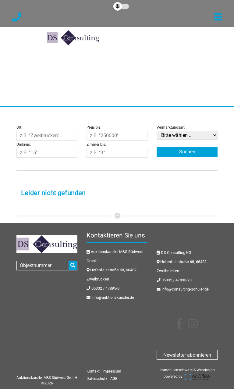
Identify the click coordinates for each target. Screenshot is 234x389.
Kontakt (93, 371)
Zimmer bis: (96, 144)
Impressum (112, 371)
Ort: (19, 127)
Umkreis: (23, 144)
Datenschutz (97, 379)
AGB (113, 379)
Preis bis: (94, 127)
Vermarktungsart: (171, 127)
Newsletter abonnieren (187, 355)
